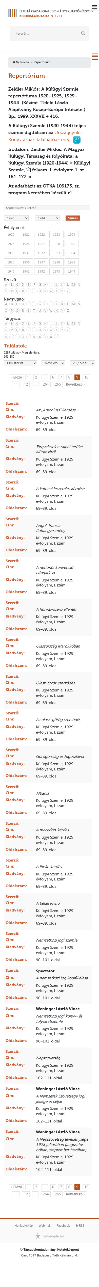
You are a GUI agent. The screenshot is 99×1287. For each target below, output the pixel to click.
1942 (41, 271)
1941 (26, 271)
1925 (10, 243)
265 (58, 384)
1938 (56, 262)
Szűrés (73, 218)
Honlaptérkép (24, 1225)
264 (46, 384)
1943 (56, 271)
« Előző (16, 377)
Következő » (75, 384)
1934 (71, 253)
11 (16, 384)
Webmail (44, 1225)
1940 (10, 271)
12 (26, 384)
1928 (56, 243)
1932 (41, 253)
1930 (10, 253)
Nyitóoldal (21, 62)
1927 (41, 243)
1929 (71, 243)
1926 (26, 243)
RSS (80, 1225)
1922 (41, 234)
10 (86, 377)
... (44, 377)
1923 (56, 234)
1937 (41, 262)
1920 (10, 234)
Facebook (63, 1225)
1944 (71, 271)
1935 (10, 262)
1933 (56, 253)
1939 (71, 262)
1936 (26, 262)
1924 (71, 234)
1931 (26, 253)
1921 (26, 234)
